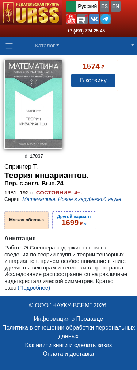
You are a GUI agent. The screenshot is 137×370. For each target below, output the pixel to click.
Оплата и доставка (68, 354)
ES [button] (104, 6)
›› (74, 220)
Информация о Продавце (68, 319)
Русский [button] (87, 6)
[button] (71, 19)
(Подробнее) (34, 287)
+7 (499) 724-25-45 (86, 31)
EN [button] (115, 6)
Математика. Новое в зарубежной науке (71, 199)
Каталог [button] (45, 45)
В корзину (93, 80)
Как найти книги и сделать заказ (68, 345)
